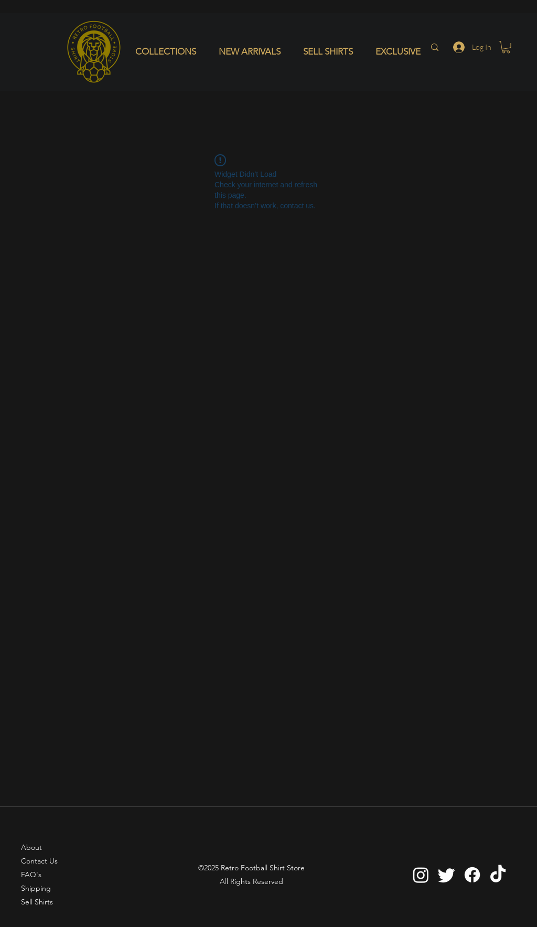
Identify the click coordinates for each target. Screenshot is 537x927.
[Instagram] (421, 875)
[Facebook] (472, 875)
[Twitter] (446, 875)
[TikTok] (498, 875)
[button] (169, 51)
